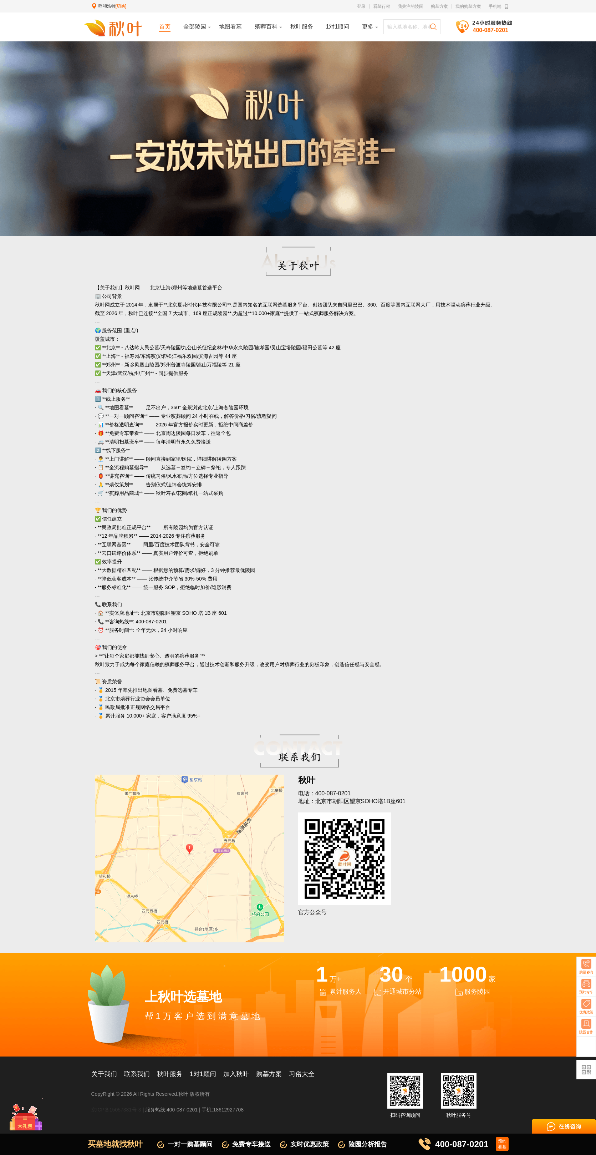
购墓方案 (439, 6)
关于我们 (104, 1074)
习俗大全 (302, 1074)
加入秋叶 (236, 1074)
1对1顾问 (203, 1074)
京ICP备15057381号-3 (116, 1110)
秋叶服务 (170, 1074)
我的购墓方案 (468, 6)
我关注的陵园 (410, 6)
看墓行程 (381, 6)
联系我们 (137, 1074)
